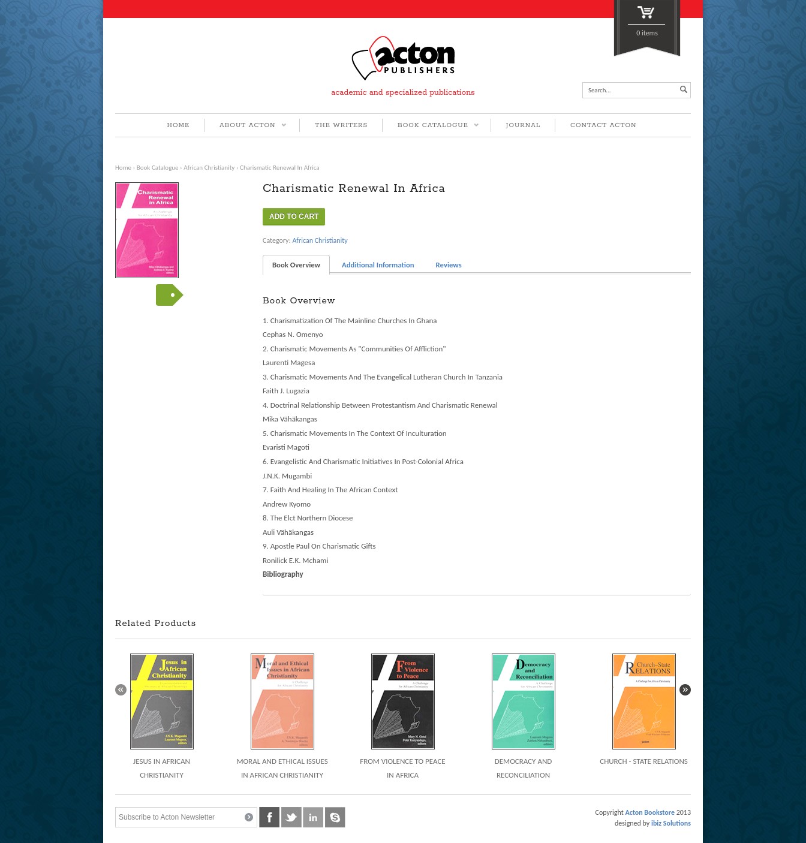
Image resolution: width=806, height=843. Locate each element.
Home (123, 167)
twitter (291, 817)
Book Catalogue (158, 167)
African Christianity (209, 167)
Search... (599, 90)
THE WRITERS (341, 125)
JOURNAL (523, 125)
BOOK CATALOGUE (430, 126)
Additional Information (378, 264)
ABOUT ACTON (245, 126)
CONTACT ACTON (603, 125)
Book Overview (296, 264)
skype (335, 817)
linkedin (313, 817)
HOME (178, 125)
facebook (269, 817)
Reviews (449, 264)
